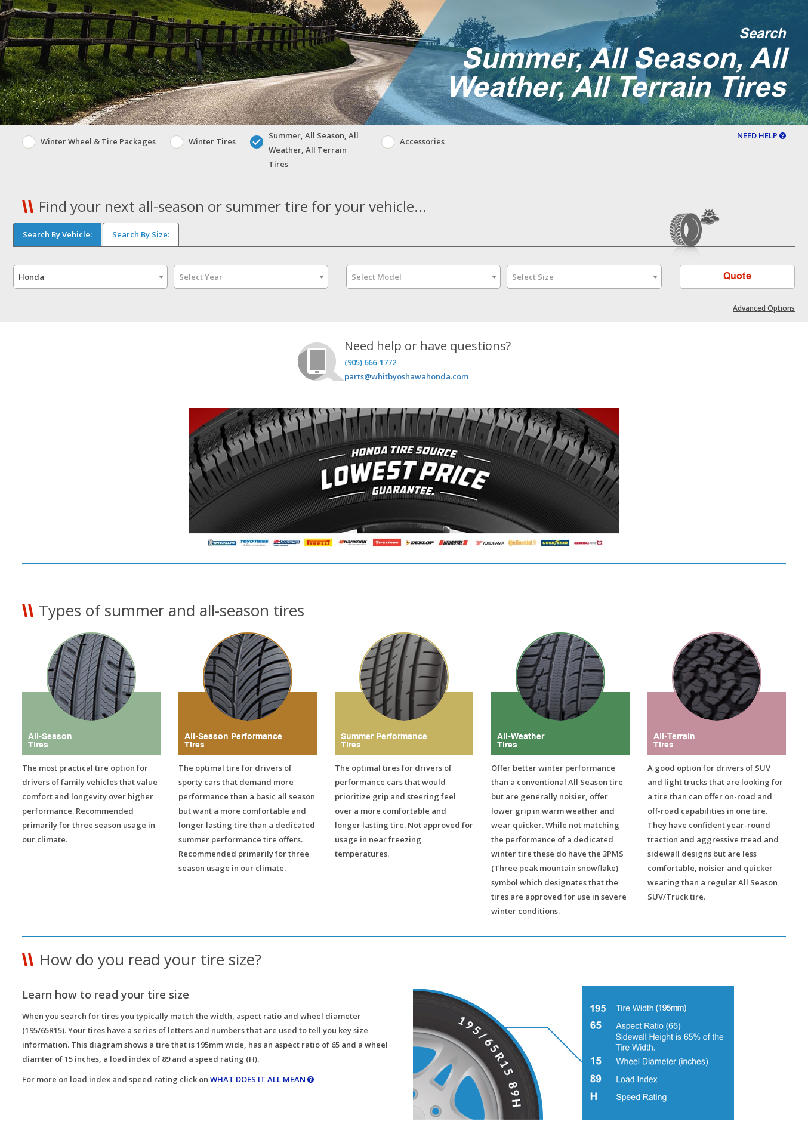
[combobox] (90, 277)
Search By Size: (140, 234)
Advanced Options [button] (764, 308)
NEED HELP (761, 135)
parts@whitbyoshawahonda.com (406, 376)
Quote (737, 276)
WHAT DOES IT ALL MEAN (262, 1079)
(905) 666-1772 (370, 362)
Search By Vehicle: (57, 234)
